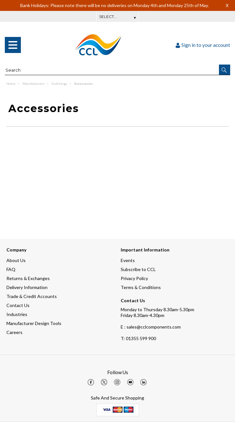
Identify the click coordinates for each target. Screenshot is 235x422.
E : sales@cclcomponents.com (151, 327)
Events (128, 260)
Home (11, 83)
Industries (16, 314)
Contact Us (18, 305)
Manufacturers (33, 83)
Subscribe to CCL (138, 269)
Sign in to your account (203, 45)
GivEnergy (60, 83)
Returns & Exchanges (28, 278)
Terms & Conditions (141, 287)
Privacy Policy (134, 278)
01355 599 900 (138, 338)
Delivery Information (27, 287)
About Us (16, 260)
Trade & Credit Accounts (31, 296)
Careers (14, 332)
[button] (224, 70)
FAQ (10, 269)
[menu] (13, 45)
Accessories (83, 83)
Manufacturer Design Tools (33, 323)
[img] (91, 382)
